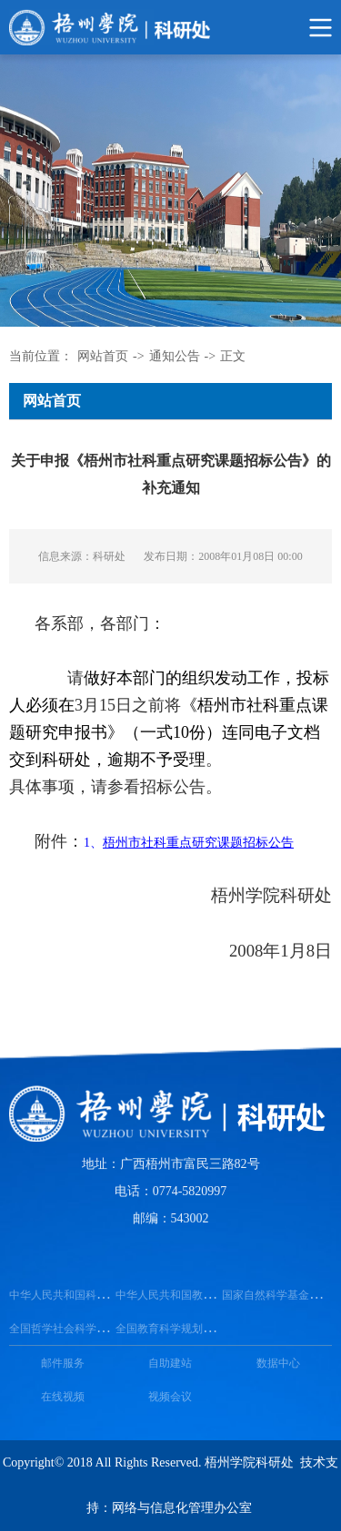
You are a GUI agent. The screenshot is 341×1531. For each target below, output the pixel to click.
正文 (233, 356)
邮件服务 (63, 1363)
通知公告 (174, 356)
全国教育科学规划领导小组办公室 (197, 1328)
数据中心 (278, 1363)
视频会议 (170, 1396)
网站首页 (102, 356)
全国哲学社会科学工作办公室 (80, 1328)
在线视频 (63, 1396)
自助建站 (170, 1363)
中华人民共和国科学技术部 (74, 1295)
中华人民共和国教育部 (170, 1295)
